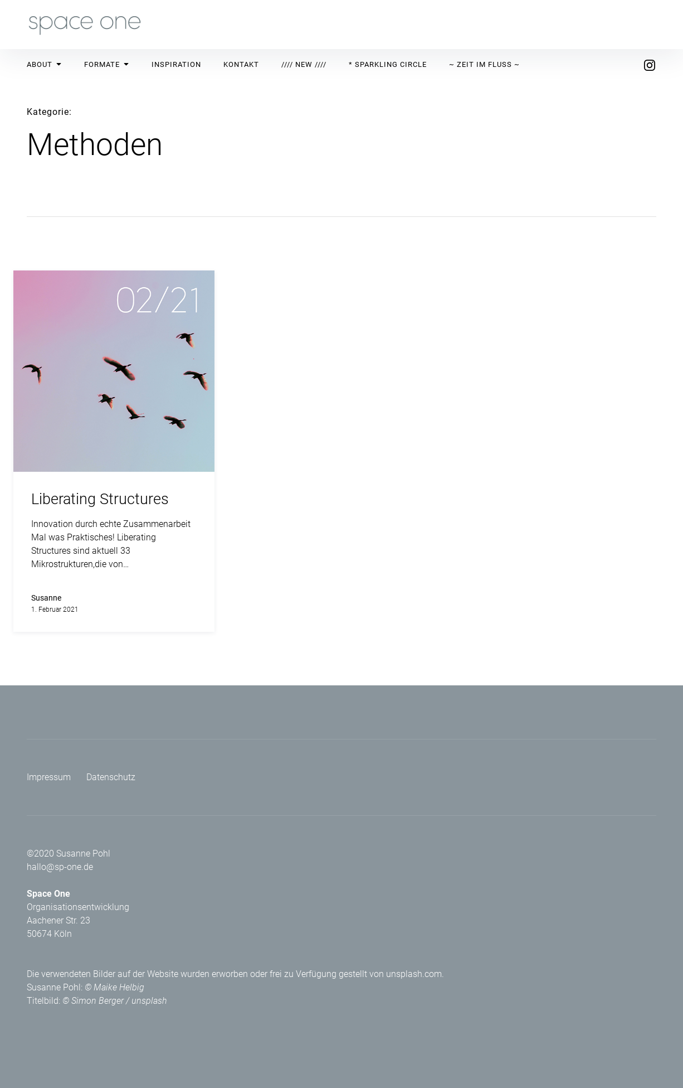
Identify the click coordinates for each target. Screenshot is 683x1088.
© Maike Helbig (114, 987)
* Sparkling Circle (388, 64)
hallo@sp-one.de (60, 867)
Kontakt (241, 64)
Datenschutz (110, 777)
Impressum (49, 777)
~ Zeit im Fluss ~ (484, 64)
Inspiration (176, 64)
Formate (106, 64)
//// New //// (303, 64)
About (44, 64)
